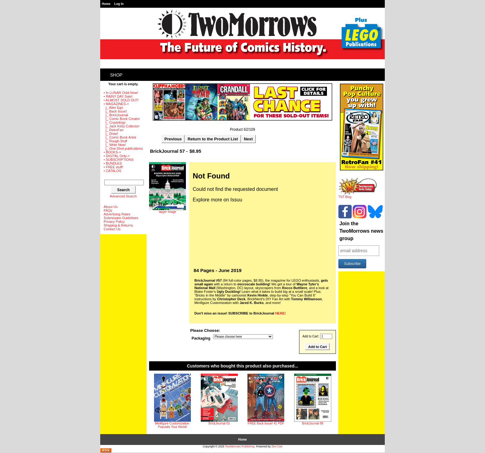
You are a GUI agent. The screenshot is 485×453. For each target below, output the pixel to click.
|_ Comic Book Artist (120, 137)
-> (116, 104)
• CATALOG (113, 171)
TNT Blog (357, 195)
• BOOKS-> (112, 152)
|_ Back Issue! (115, 111)
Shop (116, 75)
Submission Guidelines (121, 218)
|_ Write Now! (115, 145)
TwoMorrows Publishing (240, 446)
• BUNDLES (113, 163)
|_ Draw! (111, 133)
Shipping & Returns (118, 225)
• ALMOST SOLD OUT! (121, 100)
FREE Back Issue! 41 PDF (266, 423)
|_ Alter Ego (113, 107)
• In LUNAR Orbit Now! (121, 93)
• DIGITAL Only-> (117, 156)
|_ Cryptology (115, 122)
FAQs (108, 210)
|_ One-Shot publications (123, 148)
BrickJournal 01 (219, 423)
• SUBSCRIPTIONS (119, 159)
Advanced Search (123, 196)
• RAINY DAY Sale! (118, 96)
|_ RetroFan (113, 130)
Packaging (201, 338)
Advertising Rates (117, 214)
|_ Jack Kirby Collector (121, 126)
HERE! (280, 313)
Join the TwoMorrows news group (361, 231)
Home (106, 4)
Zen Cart (277, 446)
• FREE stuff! (113, 167)
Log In (119, 4)
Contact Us (112, 229)
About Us (111, 207)
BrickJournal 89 (312, 423)
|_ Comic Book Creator (122, 119)
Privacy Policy (114, 221)
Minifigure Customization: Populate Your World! (172, 425)
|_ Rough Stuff (115, 141)
